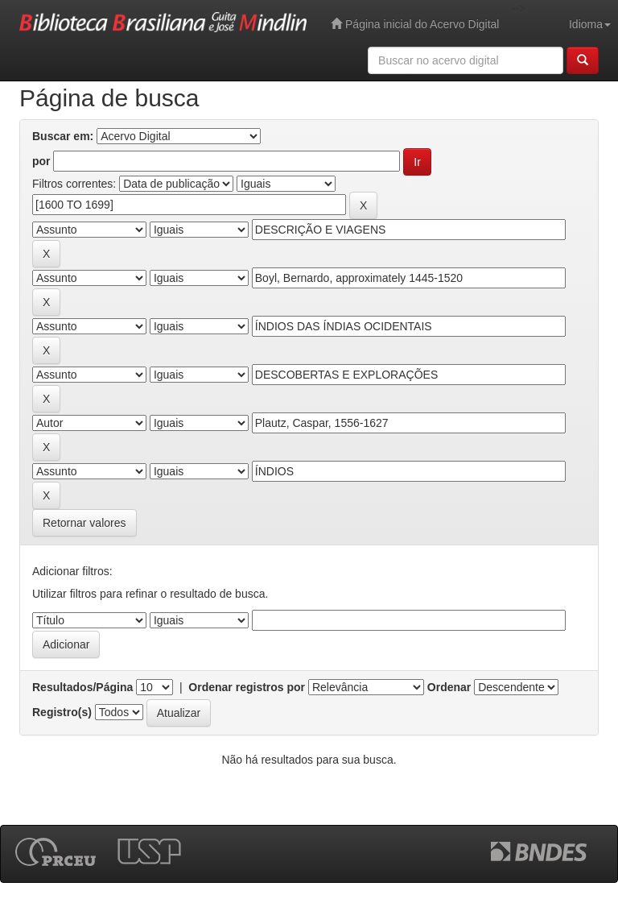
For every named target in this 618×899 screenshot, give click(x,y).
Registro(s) (62, 712)
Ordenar (449, 687)
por (41, 161)
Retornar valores (84, 522)
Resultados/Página (82, 687)
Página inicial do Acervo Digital (415, 24)
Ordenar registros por (246, 687)
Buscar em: (62, 136)
